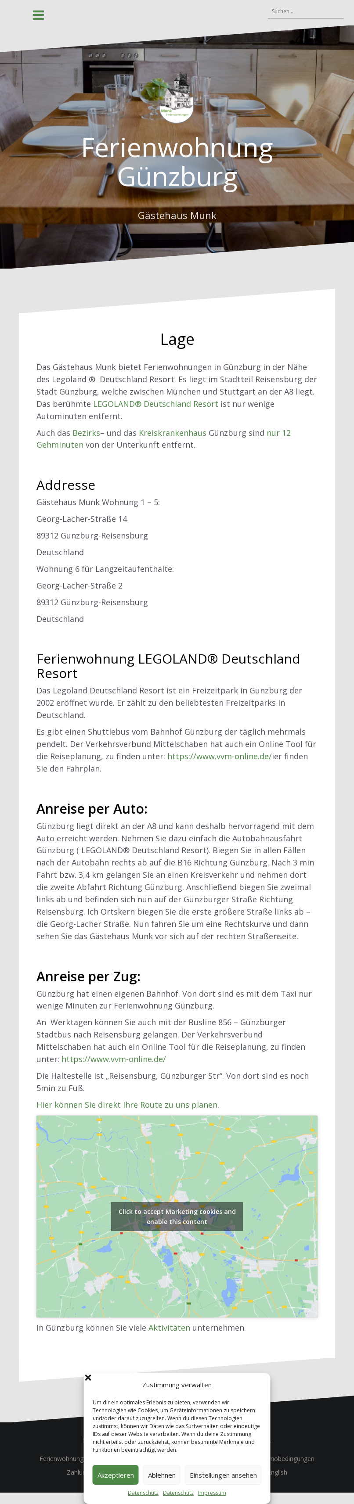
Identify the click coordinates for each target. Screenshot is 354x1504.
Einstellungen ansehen (223, 1475)
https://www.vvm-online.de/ (219, 756)
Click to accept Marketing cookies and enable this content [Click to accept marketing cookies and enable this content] (177, 1216)
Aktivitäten (169, 1327)
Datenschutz (143, 1493)
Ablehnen (162, 1475)
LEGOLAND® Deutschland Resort (155, 403)
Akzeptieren (116, 1475)
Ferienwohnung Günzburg (177, 161)
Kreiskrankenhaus (172, 432)
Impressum (212, 1493)
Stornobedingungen (286, 1458)
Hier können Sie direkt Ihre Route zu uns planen (126, 1104)
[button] (257, 1385)
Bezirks (86, 432)
